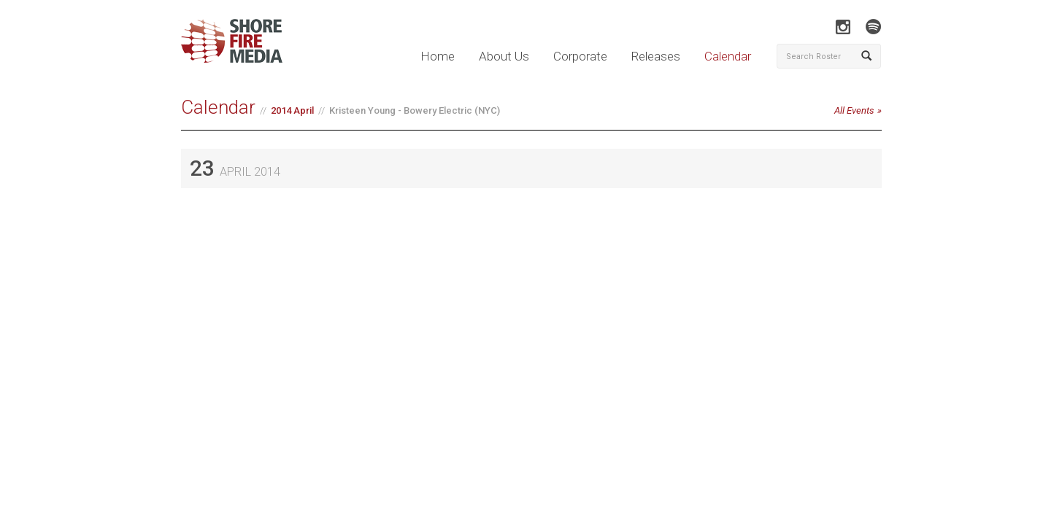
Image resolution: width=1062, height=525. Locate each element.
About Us (504, 56)
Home (437, 56)
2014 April (292, 110)
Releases (655, 56)
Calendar (727, 56)
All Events (854, 110)
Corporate (580, 56)
